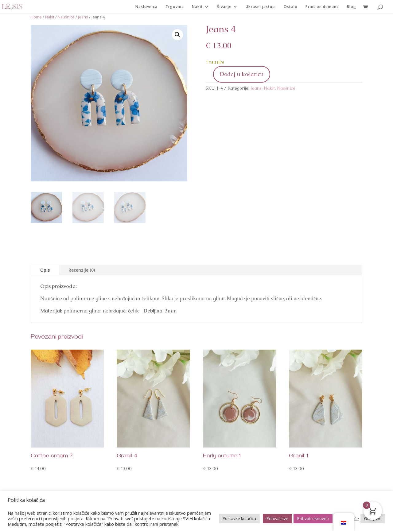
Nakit (197, 7)
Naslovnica (146, 7)
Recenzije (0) (81, 270)
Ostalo (291, 7)
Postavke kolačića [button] (239, 518)
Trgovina (174, 7)
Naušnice (66, 17)
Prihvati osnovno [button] (313, 518)
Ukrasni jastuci (261, 7)
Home (36, 17)
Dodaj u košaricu (241, 74)
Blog (351, 7)
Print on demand (322, 7)
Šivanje (224, 7)
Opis (45, 270)
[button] (177, 34)
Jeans (83, 17)
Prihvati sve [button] (277, 518)
